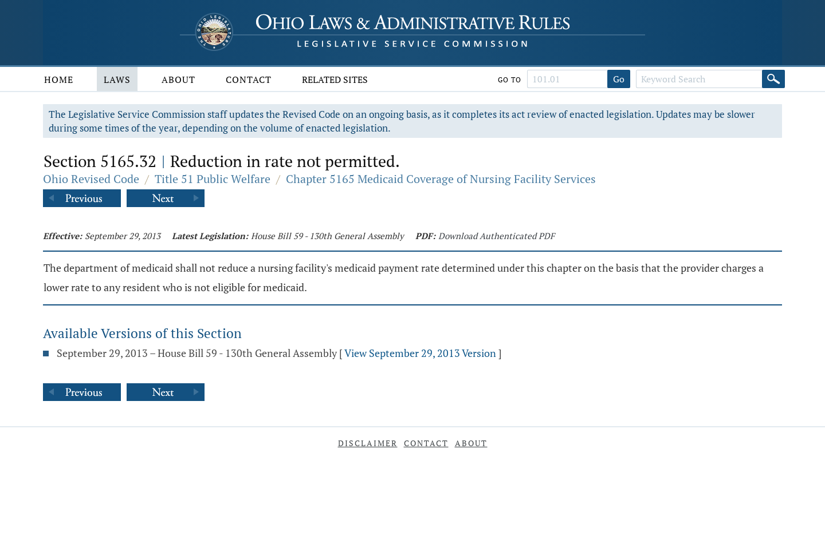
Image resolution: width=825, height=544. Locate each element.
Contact (249, 79)
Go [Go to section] (618, 79)
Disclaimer (368, 443)
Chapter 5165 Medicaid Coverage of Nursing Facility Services (441, 178)
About (178, 79)
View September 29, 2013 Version (420, 353)
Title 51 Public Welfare (212, 178)
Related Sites (335, 79)
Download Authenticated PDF (496, 235)
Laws (117, 79)
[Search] (773, 79)
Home (58, 79)
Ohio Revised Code (91, 178)
